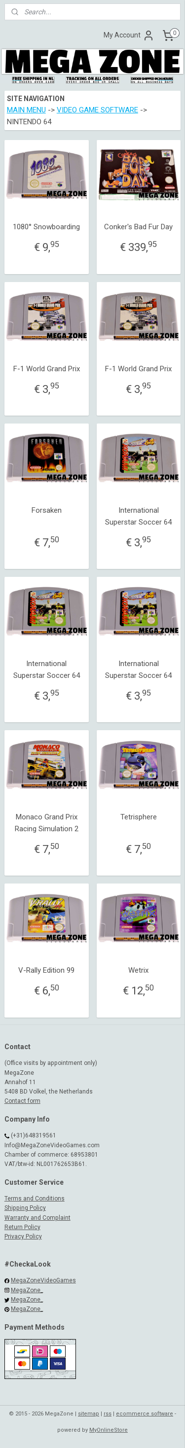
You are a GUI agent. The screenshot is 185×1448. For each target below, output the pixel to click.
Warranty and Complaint (37, 1217)
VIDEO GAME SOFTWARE (97, 110)
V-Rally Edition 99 (46, 970)
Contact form (22, 1100)
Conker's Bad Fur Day (138, 227)
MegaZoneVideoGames (43, 1280)
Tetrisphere (138, 816)
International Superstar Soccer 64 (138, 516)
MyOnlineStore (108, 1430)
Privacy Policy (23, 1236)
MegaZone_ (27, 1290)
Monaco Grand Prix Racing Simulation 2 (46, 822)
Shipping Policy (25, 1207)
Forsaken (47, 510)
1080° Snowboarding (46, 227)
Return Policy (22, 1227)
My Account (129, 35)
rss (107, 1414)
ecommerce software (144, 1414)
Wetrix (138, 970)
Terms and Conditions (34, 1198)
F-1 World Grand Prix (46, 368)
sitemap (88, 1414)
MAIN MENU (26, 110)
